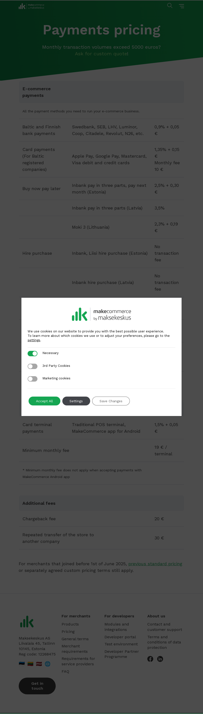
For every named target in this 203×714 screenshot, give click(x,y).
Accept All (44, 401)
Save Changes (111, 401)
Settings (76, 401)
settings (34, 340)
